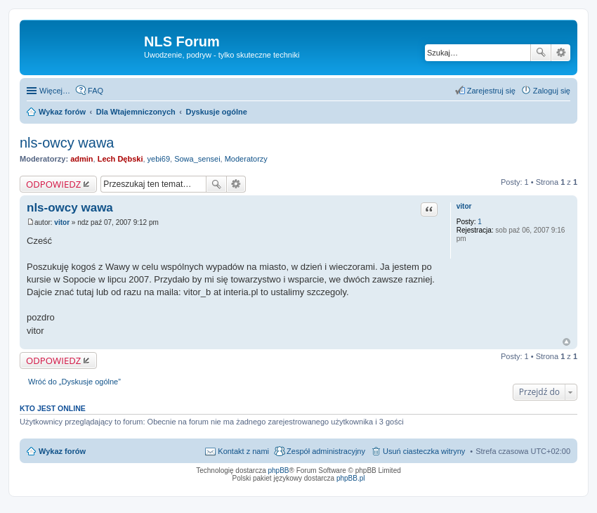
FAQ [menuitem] (95, 90)
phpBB (278, 470)
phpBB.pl (350, 478)
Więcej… (54, 90)
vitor (464, 206)
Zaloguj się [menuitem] (551, 90)
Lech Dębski (120, 159)
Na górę (566, 342)
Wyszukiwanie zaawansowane (560, 52)
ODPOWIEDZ (53, 184)
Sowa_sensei (197, 159)
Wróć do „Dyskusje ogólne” (74, 381)
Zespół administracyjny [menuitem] (326, 451)
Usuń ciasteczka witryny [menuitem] (424, 451)
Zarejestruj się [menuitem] (491, 90)
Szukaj (540, 52)
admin (81, 159)
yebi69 (158, 159)
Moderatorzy (246, 159)
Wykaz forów (62, 451)
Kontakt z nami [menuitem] (243, 451)
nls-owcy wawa (67, 142)
